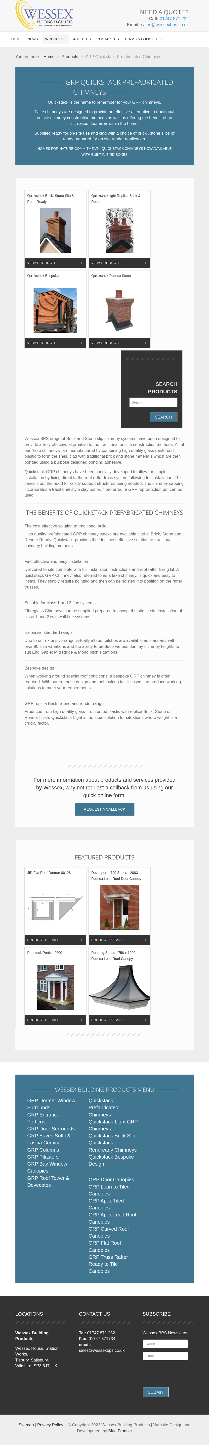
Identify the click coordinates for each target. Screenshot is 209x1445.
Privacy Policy (50, 1425)
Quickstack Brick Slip (111, 1135)
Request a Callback (104, 809)
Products (53, 39)
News (33, 39)
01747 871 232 (174, 18)
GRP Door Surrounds (51, 1128)
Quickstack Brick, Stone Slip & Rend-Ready (50, 199)
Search (163, 417)
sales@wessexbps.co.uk (165, 24)
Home (16, 39)
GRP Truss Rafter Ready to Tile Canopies (108, 1264)
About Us (82, 39)
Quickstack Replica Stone (111, 276)
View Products (41, 263)
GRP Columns (43, 1150)
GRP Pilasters (43, 1157)
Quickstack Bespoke (43, 276)
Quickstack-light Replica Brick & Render (115, 199)
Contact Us (107, 39)
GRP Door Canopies (111, 1179)
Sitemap (26, 1425)
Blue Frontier (120, 1431)
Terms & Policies (141, 39)
